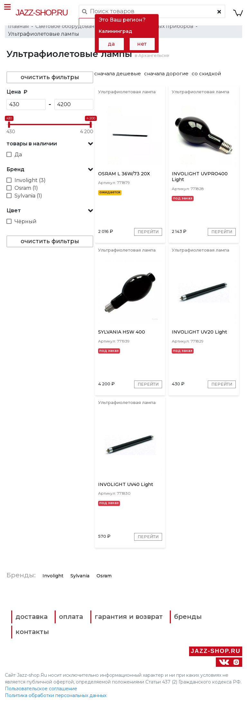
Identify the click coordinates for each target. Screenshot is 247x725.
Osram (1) (26, 193)
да (111, 44)
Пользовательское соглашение (41, 708)
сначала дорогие (166, 79)
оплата (80, 640)
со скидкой (206, 79)
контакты (162, 654)
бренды (34, 654)
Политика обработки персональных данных (55, 715)
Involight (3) (30, 186)
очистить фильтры (50, 82)
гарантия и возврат (144, 640)
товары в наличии (31, 149)
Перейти (146, 243)
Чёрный (25, 227)
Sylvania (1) (28, 201)
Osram (104, 599)
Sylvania (79, 599)
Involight (52, 599)
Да (18, 160)
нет (142, 44)
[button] (49, 149)
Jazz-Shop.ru (42, 12)
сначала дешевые (117, 79)
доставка (35, 640)
